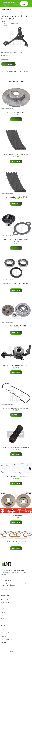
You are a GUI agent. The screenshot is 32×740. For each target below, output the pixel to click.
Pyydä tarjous (24, 3)
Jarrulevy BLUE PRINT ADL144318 (16, 112)
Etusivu (3, 21)
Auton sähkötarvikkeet (8, 606)
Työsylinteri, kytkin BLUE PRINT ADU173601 (16, 365)
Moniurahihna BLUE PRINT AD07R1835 (16, 197)
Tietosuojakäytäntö (7, 639)
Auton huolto (5, 599)
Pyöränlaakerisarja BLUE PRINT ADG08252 (16, 283)
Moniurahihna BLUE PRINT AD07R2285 (16, 154)
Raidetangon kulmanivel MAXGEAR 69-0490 (16, 447)
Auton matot (5, 602)
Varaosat (4, 618)
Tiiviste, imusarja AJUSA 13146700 (16, 541)
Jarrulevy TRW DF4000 (16, 515)
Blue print (19, 53)
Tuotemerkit (12, 53)
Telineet (3, 612)
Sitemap (3, 642)
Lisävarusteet (5, 609)
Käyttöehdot (5, 636)
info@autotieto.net (6, 589)
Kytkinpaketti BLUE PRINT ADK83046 (16, 326)
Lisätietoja (8, 64)
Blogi (2, 630)
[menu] (29, 9)
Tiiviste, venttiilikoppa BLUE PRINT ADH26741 (16, 408)
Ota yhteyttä (5, 633)
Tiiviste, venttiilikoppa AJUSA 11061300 (16, 477)
